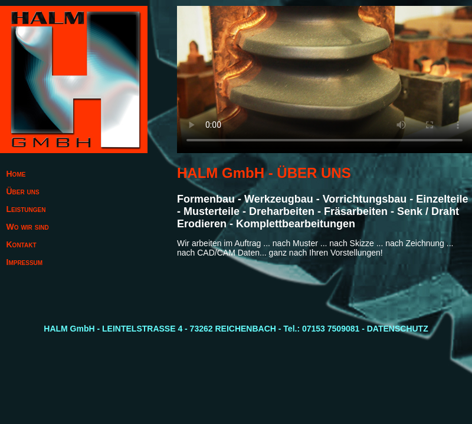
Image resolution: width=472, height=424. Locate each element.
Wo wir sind (27, 226)
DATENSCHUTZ (397, 328)
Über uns (23, 191)
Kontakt (21, 244)
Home (16, 173)
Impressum (24, 262)
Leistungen (26, 209)
